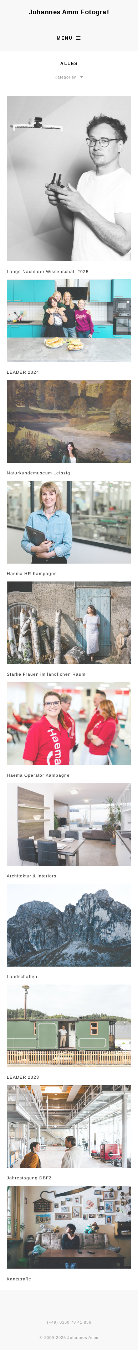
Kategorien (66, 77)
